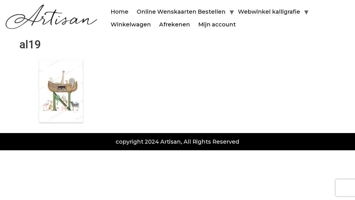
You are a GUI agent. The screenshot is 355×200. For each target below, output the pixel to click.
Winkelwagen (131, 24)
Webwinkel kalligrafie (269, 11)
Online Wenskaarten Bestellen (181, 11)
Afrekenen (174, 24)
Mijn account (217, 24)
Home (119, 11)
